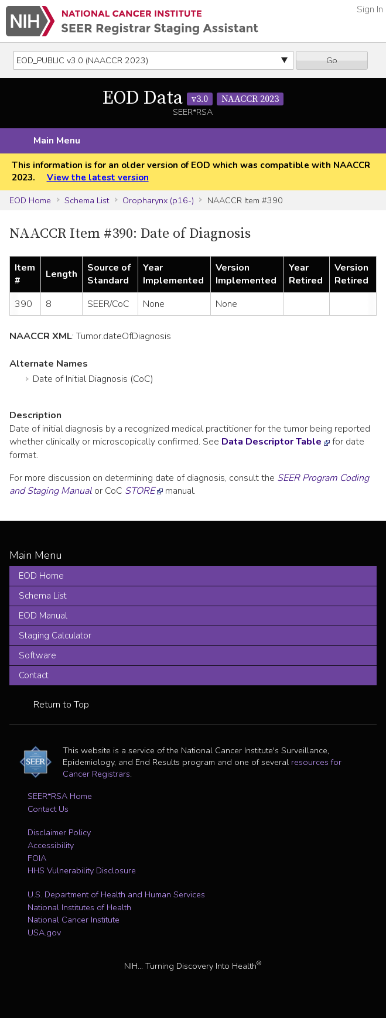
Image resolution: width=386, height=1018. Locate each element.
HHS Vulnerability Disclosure (82, 870)
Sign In (370, 9)
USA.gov (44, 932)
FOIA (37, 858)
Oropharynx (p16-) (158, 200)
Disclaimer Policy (59, 832)
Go (331, 60)
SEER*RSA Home (60, 796)
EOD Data (193, 98)
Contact (34, 675)
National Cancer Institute (73, 919)
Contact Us (48, 809)
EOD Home (30, 200)
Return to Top (61, 704)
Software (37, 655)
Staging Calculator (55, 635)
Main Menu (56, 140)
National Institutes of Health (79, 907)
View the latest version (98, 177)
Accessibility (51, 845)
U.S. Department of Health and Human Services (116, 894)
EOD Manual (43, 615)
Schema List (86, 200)
